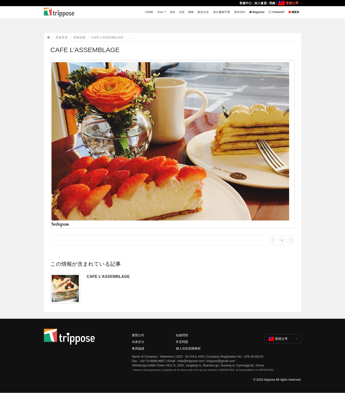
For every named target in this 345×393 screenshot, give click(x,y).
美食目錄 (79, 37)
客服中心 (245, 3)
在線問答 (182, 335)
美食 (165, 12)
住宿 (175, 12)
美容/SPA (237, 12)
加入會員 (260, 3)
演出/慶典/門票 (217, 12)
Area (153, 12)
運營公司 (138, 335)
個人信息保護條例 (188, 348)
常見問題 (182, 342)
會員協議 (138, 348)
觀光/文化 (198, 12)
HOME (141, 12)
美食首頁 (61, 37)
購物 (185, 12)
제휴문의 (138, 342)
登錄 (272, 3)
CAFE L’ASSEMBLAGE (107, 37)
